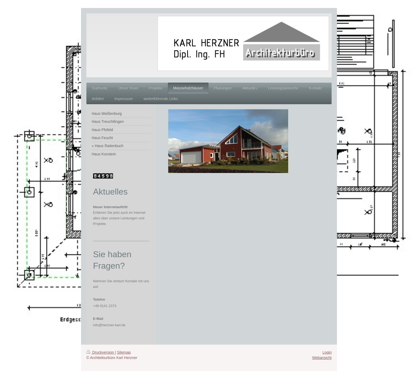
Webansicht (322, 358)
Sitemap (124, 352)
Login (327, 352)
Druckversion (100, 352)
